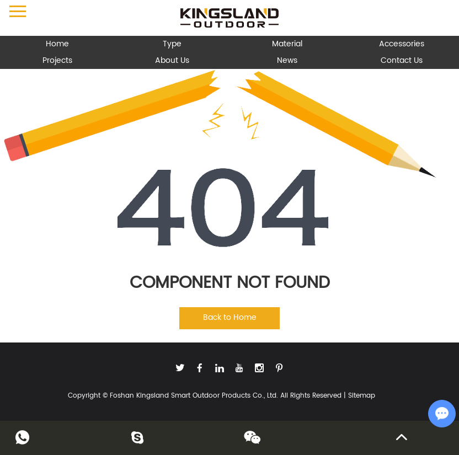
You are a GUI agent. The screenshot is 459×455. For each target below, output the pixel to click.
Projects (57, 60)
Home (57, 44)
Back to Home (230, 317)
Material (287, 44)
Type (172, 44)
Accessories (401, 44)
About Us (172, 60)
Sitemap (361, 395)
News (287, 60)
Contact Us (402, 60)
